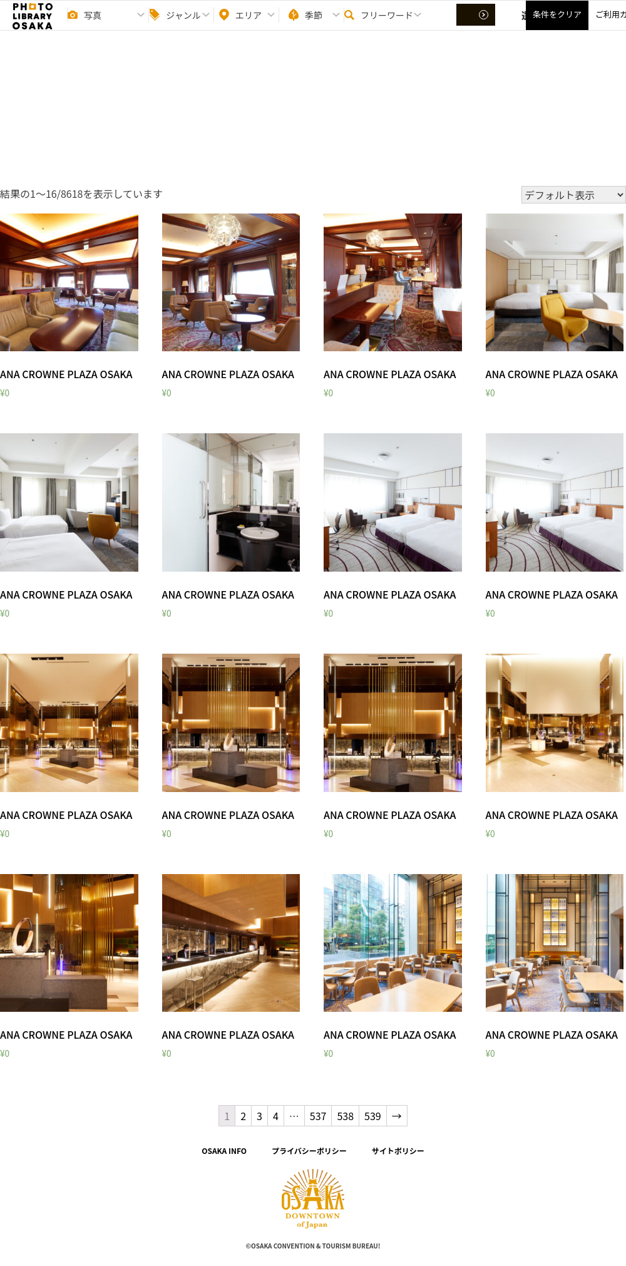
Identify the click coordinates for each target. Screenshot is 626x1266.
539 (372, 1115)
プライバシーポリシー (309, 1150)
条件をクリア (557, 25)
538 (345, 1115)
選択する (477, 25)
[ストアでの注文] (573, 194)
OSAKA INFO (224, 1150)
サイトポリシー (398, 1150)
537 (318, 1115)
